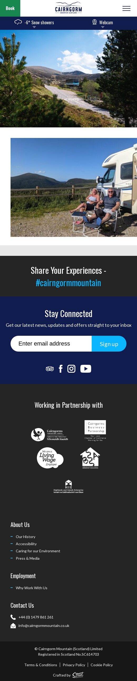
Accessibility (26, 543)
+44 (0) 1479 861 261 (35, 617)
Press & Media (28, 558)
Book (10, 8)
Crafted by (68, 674)
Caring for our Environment (38, 551)
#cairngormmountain (68, 282)
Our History (25, 536)
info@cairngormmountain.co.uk (43, 625)
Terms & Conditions (40, 665)
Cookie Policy (102, 665)
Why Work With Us (31, 588)
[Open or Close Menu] (125, 8)
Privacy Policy (74, 665)
